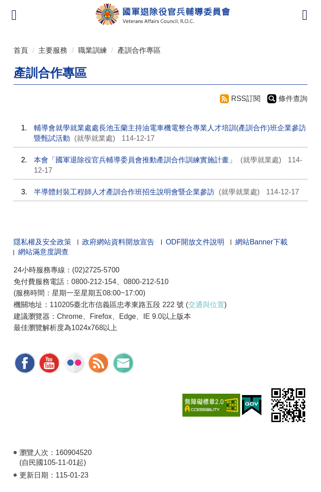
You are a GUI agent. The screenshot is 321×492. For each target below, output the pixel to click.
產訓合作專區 (139, 50)
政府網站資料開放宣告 (118, 242)
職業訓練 (92, 50)
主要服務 (52, 50)
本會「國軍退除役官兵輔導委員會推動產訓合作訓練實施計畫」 (135, 160)
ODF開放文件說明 (195, 242)
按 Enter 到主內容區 (40, 6)
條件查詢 (293, 98)
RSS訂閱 (246, 98)
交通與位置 (206, 304)
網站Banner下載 (261, 242)
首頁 (21, 50)
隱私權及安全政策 (42, 242)
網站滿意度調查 (43, 252)
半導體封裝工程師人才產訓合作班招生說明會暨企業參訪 (124, 192)
